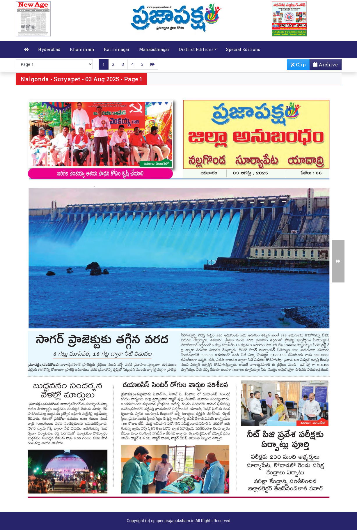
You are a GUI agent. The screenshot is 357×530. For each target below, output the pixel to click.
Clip (298, 64)
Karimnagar (117, 49)
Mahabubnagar (154, 49)
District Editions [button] (196, 49)
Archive (324, 65)
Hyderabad (49, 49)
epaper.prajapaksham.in (172, 520)
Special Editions (243, 49)
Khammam (82, 49)
